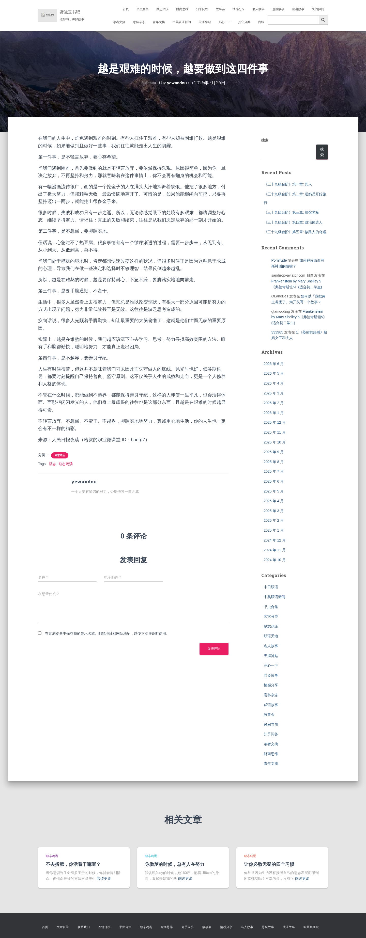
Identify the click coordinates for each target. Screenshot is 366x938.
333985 (277, 332)
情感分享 (239, 9)
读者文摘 (119, 22)
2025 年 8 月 (274, 461)
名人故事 (258, 9)
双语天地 (271, 636)
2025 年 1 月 (274, 530)
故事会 (220, 9)
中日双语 (271, 587)
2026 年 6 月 (274, 363)
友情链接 (104, 927)
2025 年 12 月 (275, 422)
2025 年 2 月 (274, 520)
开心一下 (224, 22)
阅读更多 (104, 879)
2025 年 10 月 (275, 442)
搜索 (264, 140)
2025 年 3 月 (274, 510)
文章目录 (63, 927)
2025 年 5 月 (274, 491)
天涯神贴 (205, 22)
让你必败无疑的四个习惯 (269, 864)
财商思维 (182, 9)
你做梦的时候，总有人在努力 (174, 864)
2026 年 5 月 (274, 373)
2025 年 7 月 (274, 471)
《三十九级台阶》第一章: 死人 (288, 184)
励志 (52, 464)
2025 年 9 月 (274, 452)
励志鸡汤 (162, 9)
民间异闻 (318, 9)
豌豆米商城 (311, 927)
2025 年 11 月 (275, 432)
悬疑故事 (278, 9)
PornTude (279, 260)
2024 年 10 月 (275, 560)
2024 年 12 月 (275, 540)
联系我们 (84, 927)
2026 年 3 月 (274, 393)
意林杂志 (139, 22)
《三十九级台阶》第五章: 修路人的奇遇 (295, 232)
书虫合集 (142, 9)
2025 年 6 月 (274, 481)
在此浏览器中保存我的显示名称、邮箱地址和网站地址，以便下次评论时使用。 (107, 633)
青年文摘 (159, 22)
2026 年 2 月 (274, 403)
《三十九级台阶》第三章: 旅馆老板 (291, 212)
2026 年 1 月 (274, 412)
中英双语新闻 (182, 22)
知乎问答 (202, 9)
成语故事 (298, 9)
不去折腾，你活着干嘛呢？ (73, 864)
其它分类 (244, 22)
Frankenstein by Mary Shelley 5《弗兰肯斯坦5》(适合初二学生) (299, 317)
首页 (126, 9)
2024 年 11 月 (275, 550)
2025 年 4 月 (274, 501)
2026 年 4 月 (274, 383)
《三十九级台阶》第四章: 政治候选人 (293, 222)
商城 (261, 22)
